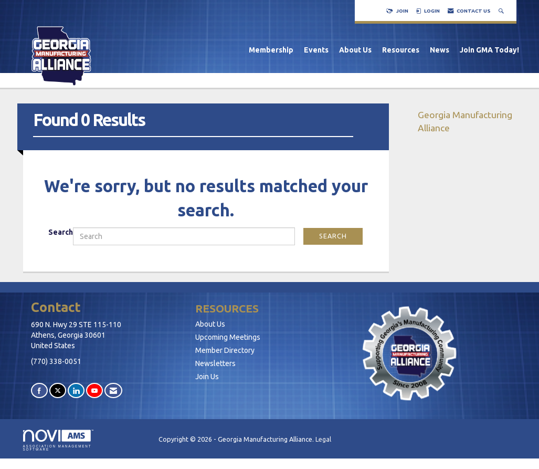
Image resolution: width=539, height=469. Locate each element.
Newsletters (215, 363)
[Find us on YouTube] (94, 390)
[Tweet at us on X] (57, 390)
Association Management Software (58, 441)
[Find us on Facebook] (39, 390)
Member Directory (225, 350)
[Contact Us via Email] (113, 390)
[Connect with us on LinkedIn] (76, 390)
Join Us (207, 376)
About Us (355, 50)
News (439, 50)
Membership (271, 50)
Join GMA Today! (489, 50)
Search (60, 232)
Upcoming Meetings (227, 337)
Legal (323, 439)
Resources (400, 50)
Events (316, 50)
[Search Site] (502, 11)
